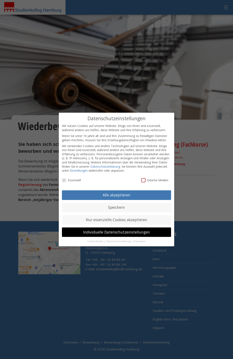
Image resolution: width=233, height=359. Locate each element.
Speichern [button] (116, 203)
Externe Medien (154, 176)
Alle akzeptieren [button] (116, 190)
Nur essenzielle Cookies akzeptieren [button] (116, 215)
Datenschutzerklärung (105, 162)
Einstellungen (79, 167)
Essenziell (71, 176)
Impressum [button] (140, 237)
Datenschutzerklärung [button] (118, 237)
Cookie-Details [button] (95, 237)
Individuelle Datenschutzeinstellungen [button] (116, 228)
